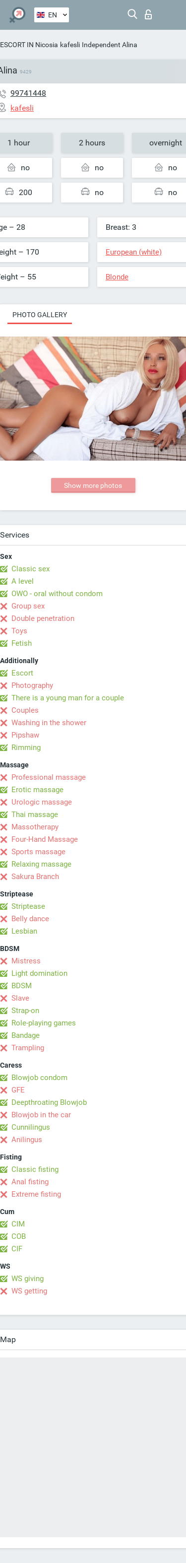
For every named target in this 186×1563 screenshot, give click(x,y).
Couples (25, 710)
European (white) (134, 252)
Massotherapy (35, 826)
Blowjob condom (39, 1077)
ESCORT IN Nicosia (29, 45)
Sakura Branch (35, 876)
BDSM (21, 985)
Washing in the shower (48, 722)
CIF (16, 1248)
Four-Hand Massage (44, 839)
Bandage (25, 1035)
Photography (32, 685)
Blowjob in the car (41, 1114)
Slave (20, 998)
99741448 (28, 93)
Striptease (28, 906)
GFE (18, 1090)
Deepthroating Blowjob (49, 1102)
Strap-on (25, 1010)
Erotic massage (37, 789)
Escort (22, 673)
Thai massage (34, 814)
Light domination (39, 973)
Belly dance (30, 918)
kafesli (70, 45)
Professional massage (48, 777)
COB (18, 1236)
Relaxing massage (41, 864)
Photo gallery (39, 315)
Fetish (21, 643)
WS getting (29, 1291)
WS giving (27, 1278)
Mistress (26, 960)
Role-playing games (43, 1023)
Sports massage (38, 851)
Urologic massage (41, 802)
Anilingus (26, 1139)
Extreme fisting (36, 1194)
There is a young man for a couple (67, 697)
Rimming (26, 747)
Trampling (27, 1047)
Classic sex (30, 568)
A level (22, 581)
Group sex (28, 606)
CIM (18, 1224)
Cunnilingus (30, 1127)
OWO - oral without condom (57, 593)
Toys (19, 630)
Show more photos (93, 485)
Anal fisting (30, 1181)
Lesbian (24, 931)
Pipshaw (25, 735)
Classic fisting (35, 1169)
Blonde (117, 276)
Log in (148, 14)
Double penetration (42, 618)
